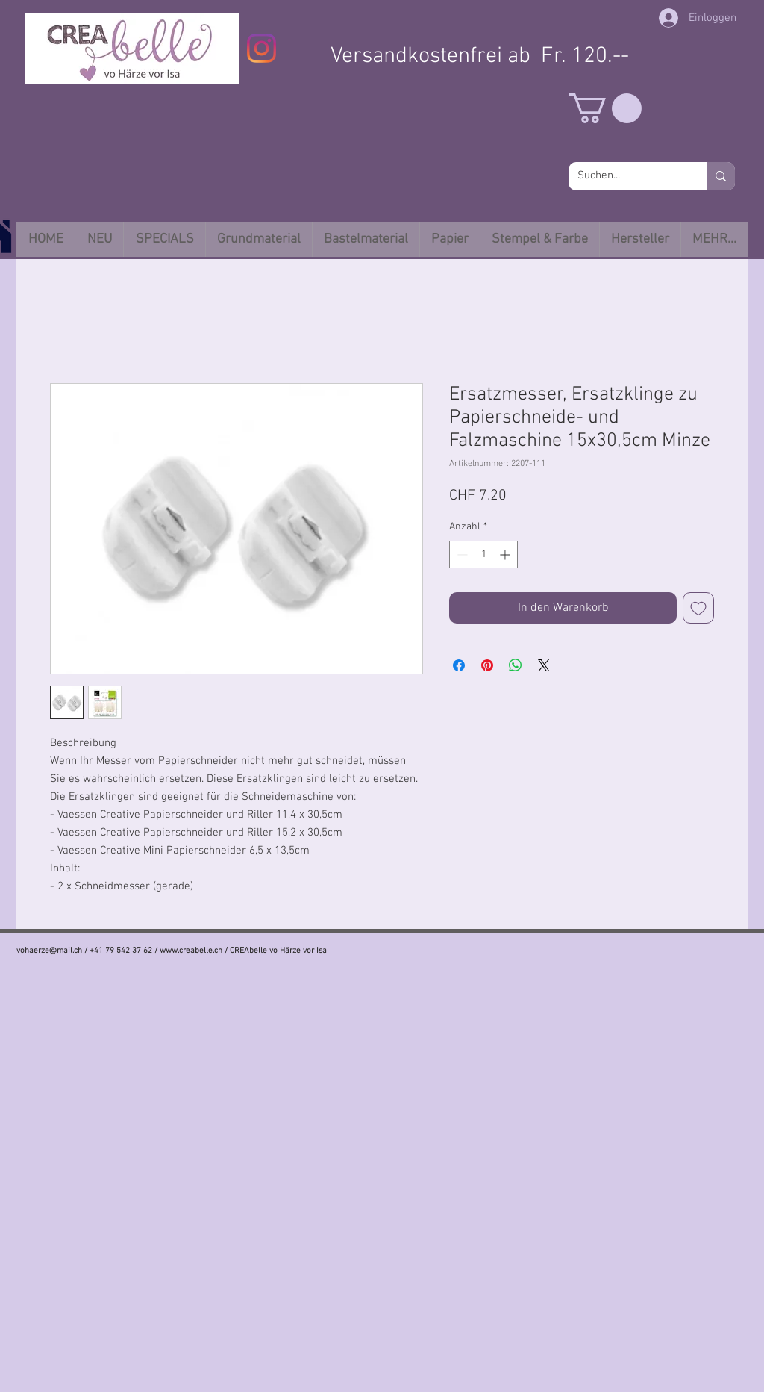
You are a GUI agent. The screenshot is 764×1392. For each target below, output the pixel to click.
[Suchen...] (626, 176)
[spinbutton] (483, 554)
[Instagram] (261, 48)
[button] (605, 108)
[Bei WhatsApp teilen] (516, 665)
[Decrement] (460, 554)
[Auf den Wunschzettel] (698, 608)
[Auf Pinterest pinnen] (487, 665)
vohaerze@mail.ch (49, 951)
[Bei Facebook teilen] (459, 665)
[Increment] (506, 554)
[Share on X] (544, 665)
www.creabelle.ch (191, 951)
